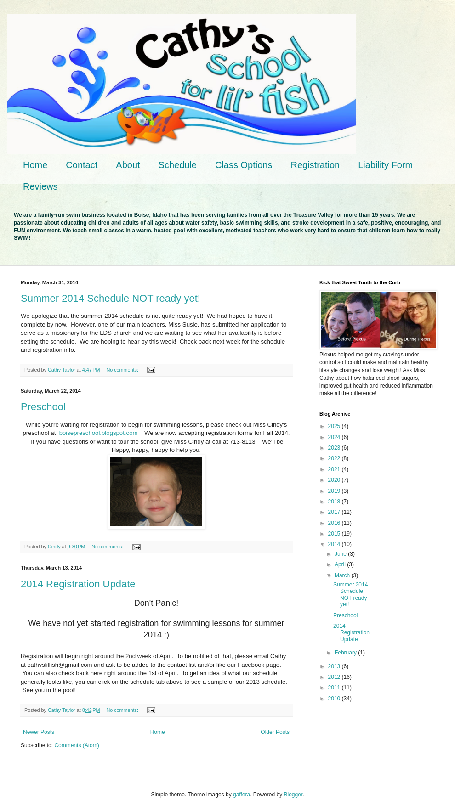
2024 (335, 437)
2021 (335, 469)
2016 (335, 523)
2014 (335, 544)
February (346, 652)
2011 (335, 687)
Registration (315, 165)
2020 (335, 480)
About (128, 165)
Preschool (43, 406)
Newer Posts (38, 732)
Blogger (293, 794)
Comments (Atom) (76, 745)
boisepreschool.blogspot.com (98, 432)
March (343, 575)
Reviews (40, 186)
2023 (335, 448)
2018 (335, 501)
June (341, 554)
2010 (335, 698)
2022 (335, 458)
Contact (81, 165)
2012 (335, 677)
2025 (335, 426)
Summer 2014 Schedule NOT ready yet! (110, 298)
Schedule (178, 165)
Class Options (244, 165)
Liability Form (385, 165)
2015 (335, 533)
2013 (335, 666)
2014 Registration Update (78, 584)
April (341, 564)
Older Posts (275, 732)
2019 (335, 491)
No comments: (123, 369)
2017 (335, 512)
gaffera (241, 794)
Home (35, 165)
